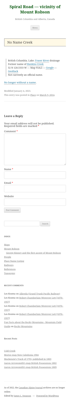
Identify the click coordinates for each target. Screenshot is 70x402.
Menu (35, 27)
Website (9, 196)
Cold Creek (9, 350)
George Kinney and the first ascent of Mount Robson (33, 252)
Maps (7, 244)
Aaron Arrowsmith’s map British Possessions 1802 (30, 363)
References (10, 269)
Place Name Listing (14, 260)
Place (33, 94)
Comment (11, 131)
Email (8, 182)
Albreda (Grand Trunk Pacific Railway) (39, 293)
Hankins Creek (35, 64)
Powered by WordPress (47, 395)
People (7, 256)
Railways (9, 265)
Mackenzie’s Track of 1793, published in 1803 (27, 358)
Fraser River (42, 60)
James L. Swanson (22, 395)
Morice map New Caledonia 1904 (21, 354)
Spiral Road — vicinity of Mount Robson (35, 9)
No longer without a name (20, 82)
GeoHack (13, 71)
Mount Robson (11, 248)
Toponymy (9, 273)
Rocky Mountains (23, 326)
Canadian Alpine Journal (31, 387)
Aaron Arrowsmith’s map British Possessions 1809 (30, 367)
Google (50, 67)
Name (8, 169)
